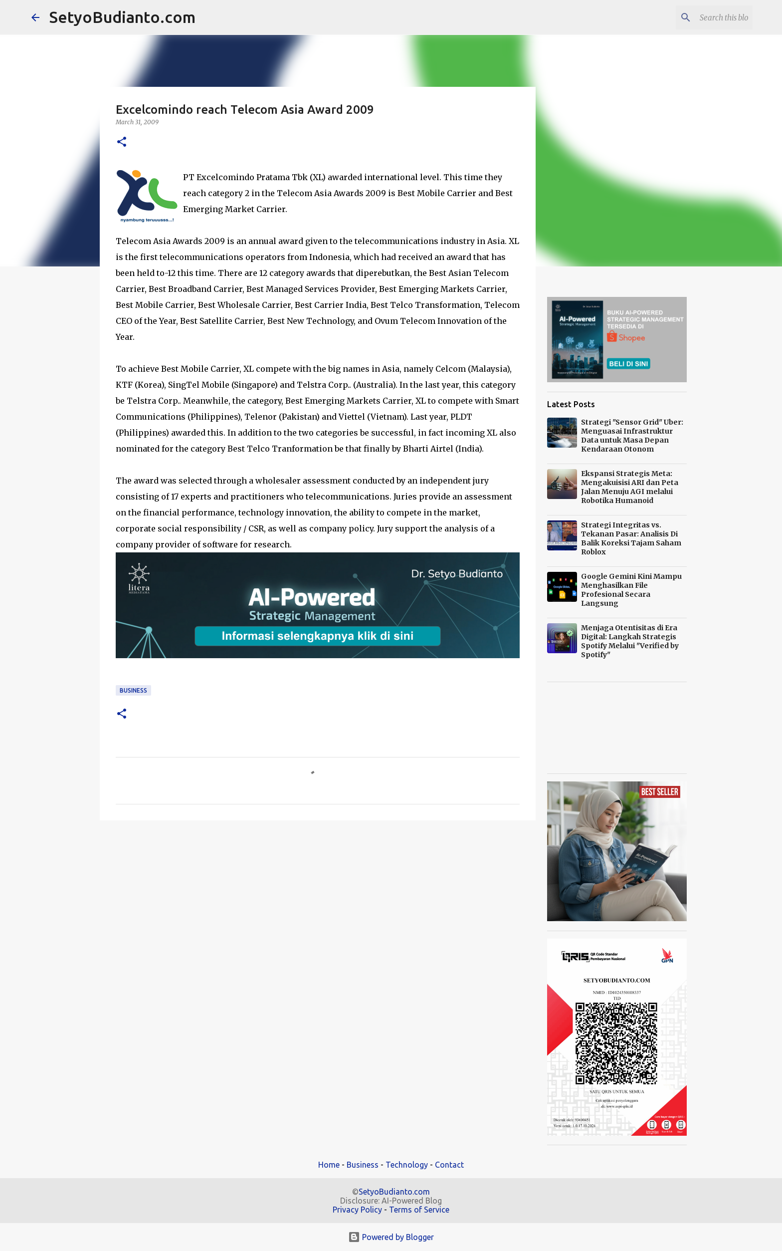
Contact (449, 1164)
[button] (122, 142)
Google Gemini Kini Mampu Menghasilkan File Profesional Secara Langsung (631, 590)
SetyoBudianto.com (122, 17)
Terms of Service (419, 1209)
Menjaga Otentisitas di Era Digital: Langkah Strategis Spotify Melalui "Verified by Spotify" (630, 641)
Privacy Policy (357, 1209)
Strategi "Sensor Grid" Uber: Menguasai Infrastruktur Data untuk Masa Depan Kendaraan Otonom (632, 436)
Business (133, 690)
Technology (407, 1164)
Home (329, 1164)
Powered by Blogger (391, 1237)
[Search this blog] (700, 17)
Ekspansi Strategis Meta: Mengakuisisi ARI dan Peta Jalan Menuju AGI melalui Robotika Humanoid (629, 487)
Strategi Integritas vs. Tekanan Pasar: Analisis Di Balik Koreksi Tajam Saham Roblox (631, 538)
